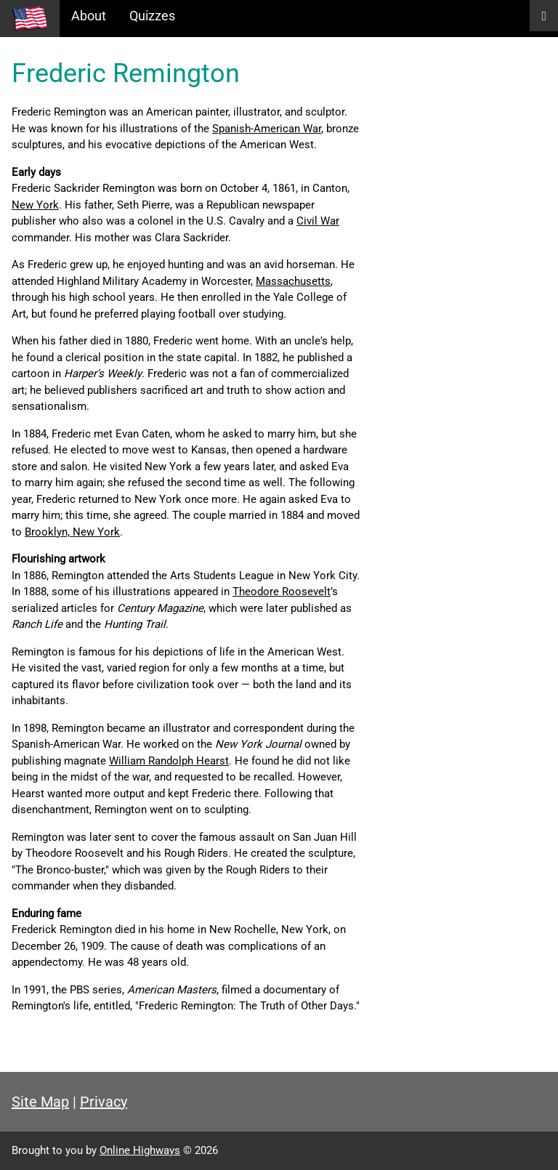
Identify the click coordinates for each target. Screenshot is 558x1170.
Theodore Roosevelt (281, 591)
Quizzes (152, 15)
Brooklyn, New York (72, 531)
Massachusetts (293, 281)
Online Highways (140, 1150)
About (88, 15)
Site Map (40, 1101)
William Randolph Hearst (169, 760)
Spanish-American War (266, 128)
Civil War (317, 220)
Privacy (103, 1101)
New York (35, 204)
